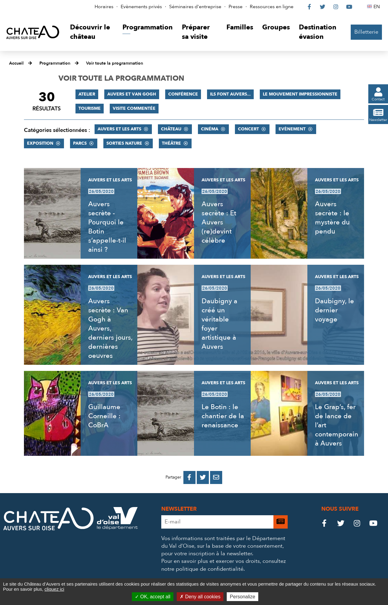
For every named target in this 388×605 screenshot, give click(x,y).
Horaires (104, 6)
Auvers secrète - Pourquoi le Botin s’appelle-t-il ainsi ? (107, 227)
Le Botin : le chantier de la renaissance (223, 416)
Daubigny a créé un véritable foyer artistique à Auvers (219, 324)
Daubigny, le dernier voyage (334, 310)
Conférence (183, 94)
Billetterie (366, 32)
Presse (235, 6)
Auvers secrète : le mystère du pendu (332, 218)
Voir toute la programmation (114, 63)
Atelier (87, 94)
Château (171, 129)
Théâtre (171, 143)
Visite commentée (134, 108)
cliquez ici (54, 589)
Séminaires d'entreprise (195, 6)
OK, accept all (152, 596)
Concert (248, 129)
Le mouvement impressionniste (300, 94)
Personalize (242, 596)
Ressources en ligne (271, 6)
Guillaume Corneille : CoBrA (104, 416)
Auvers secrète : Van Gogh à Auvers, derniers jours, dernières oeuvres (110, 328)
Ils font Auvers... (230, 94)
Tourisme (90, 108)
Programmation (54, 63)
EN (377, 6)
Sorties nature (124, 143)
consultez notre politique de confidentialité (223, 565)
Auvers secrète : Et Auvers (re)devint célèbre (219, 222)
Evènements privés (141, 6)
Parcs (80, 143)
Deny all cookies (200, 596)
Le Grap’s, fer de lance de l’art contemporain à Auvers (336, 425)
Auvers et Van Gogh (131, 94)
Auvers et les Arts (119, 129)
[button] (91, 32)
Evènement (292, 129)
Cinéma (209, 129)
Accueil (16, 63)
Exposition (40, 143)
